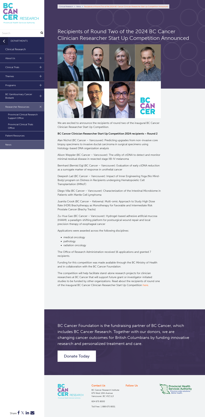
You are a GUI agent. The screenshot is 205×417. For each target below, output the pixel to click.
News (78, 6)
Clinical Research (66, 6)
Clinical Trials (24, 67)
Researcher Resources (24, 107)
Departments (19, 41)
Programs (24, 85)
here (145, 285)
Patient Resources (14, 135)
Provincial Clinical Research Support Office (23, 116)
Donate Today (77, 356)
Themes (24, 76)
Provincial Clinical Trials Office (20, 126)
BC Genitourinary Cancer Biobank (24, 96)
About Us (24, 58)
